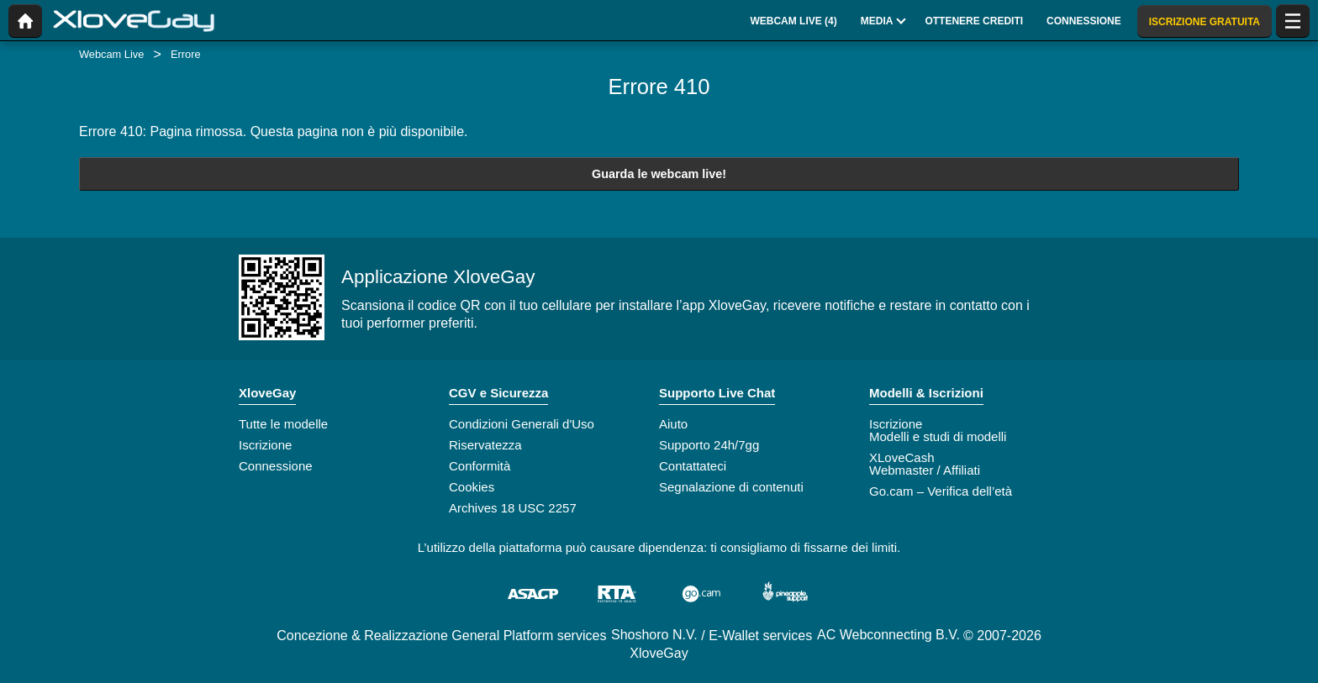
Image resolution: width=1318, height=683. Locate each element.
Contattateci (692, 466)
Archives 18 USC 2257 (513, 508)
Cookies (471, 487)
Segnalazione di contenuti (731, 487)
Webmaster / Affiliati (924, 470)
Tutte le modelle (283, 424)
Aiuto (673, 424)
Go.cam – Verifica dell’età (940, 491)
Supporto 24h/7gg (709, 445)
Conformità (479, 466)
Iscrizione (265, 445)
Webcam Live (111, 54)
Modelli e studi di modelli (937, 436)
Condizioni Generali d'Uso (521, 424)
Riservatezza (485, 445)
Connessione (276, 466)
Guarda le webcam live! (659, 174)
